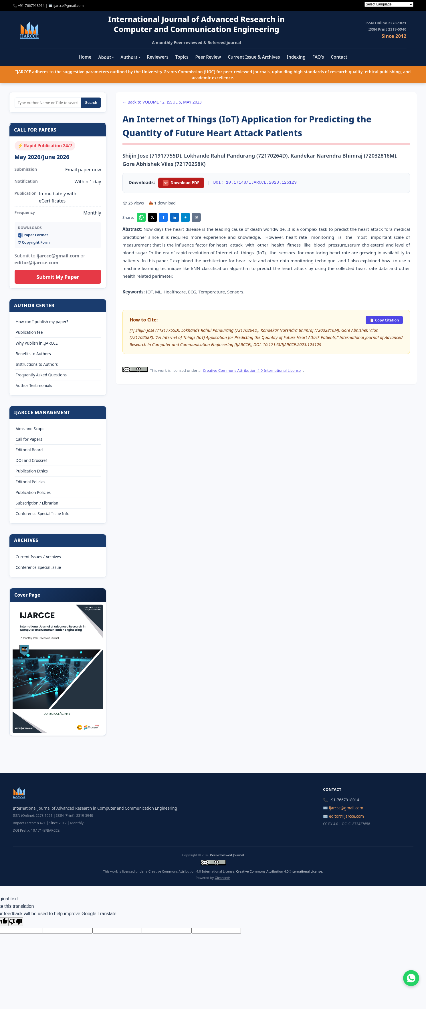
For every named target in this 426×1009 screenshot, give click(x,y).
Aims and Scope (30, 428)
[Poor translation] (15, 921)
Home (85, 57)
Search (91, 102)
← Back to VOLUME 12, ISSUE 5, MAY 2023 (162, 102)
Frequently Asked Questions (41, 375)
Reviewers (158, 57)
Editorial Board (29, 449)
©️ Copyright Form (34, 242)
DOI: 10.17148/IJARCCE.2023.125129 (255, 182)
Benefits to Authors (33, 353)
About (106, 57)
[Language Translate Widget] (388, 4)
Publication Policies (33, 492)
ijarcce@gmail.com (69, 5)
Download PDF (181, 183)
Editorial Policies (30, 481)
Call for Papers (29, 439)
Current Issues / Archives (38, 556)
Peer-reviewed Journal (227, 855)
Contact (339, 57)
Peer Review (208, 57)
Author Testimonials (34, 385)
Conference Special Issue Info (43, 513)
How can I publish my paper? (42, 321)
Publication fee (29, 332)
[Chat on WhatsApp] (411, 978)
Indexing (296, 57)
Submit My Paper (57, 276)
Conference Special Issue (38, 567)
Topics (182, 57)
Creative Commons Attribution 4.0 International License (252, 370)
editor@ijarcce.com (346, 816)
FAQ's (318, 57)
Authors (130, 57)
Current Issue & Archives (254, 57)
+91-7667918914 (31, 5)
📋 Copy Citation (384, 320)
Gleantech (222, 877)
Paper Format (33, 235)
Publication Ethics (32, 471)
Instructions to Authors (37, 364)
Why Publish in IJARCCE (37, 343)
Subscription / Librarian (37, 503)
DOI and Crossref (31, 460)
